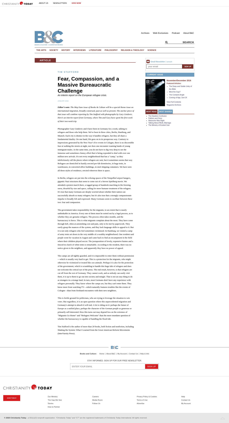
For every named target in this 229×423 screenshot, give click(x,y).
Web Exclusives (160, 33)
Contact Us (133, 354)
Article (45, 60)
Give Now (76, 3)
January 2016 (63, 101)
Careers (95, 397)
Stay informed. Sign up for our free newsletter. (114, 361)
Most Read (151, 112)
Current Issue (155, 75)
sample (169, 62)
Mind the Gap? (174, 92)
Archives (145, 33)
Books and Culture (88, 354)
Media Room (97, 400)
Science (151, 50)
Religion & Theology (132, 50)
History (65, 50)
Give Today (11, 398)
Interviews (79, 50)
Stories (50, 403)
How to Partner (54, 407)
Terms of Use (142, 400)
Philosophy (111, 50)
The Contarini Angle (176, 95)
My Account (122, 354)
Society (54, 50)
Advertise (140, 403)
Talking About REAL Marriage (159, 123)
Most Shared (165, 112)
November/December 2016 (179, 80)
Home (101, 354)
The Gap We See (55, 400)
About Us (43, 3)
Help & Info (144, 354)
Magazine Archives (174, 105)
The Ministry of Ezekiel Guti (159, 125)
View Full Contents (174, 102)
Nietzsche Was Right (156, 120)
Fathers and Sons (155, 118)
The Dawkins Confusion (157, 116)
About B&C (188, 33)
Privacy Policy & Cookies (147, 397)
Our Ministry (52, 397)
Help (183, 397)
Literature (95, 50)
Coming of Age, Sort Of (178, 97)
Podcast (176, 33)
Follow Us (96, 403)
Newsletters (60, 3)
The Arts (41, 50)
